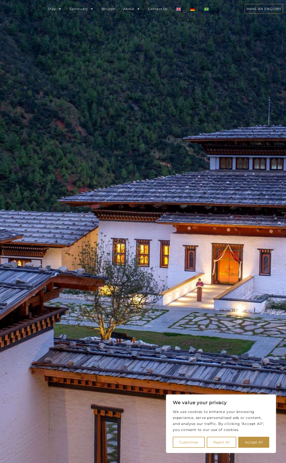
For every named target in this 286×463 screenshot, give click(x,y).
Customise (188, 442)
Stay (55, 9)
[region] (221, 423)
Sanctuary (82, 9)
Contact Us (158, 9)
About (131, 9)
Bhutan (108, 9)
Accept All (254, 442)
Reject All (221, 442)
